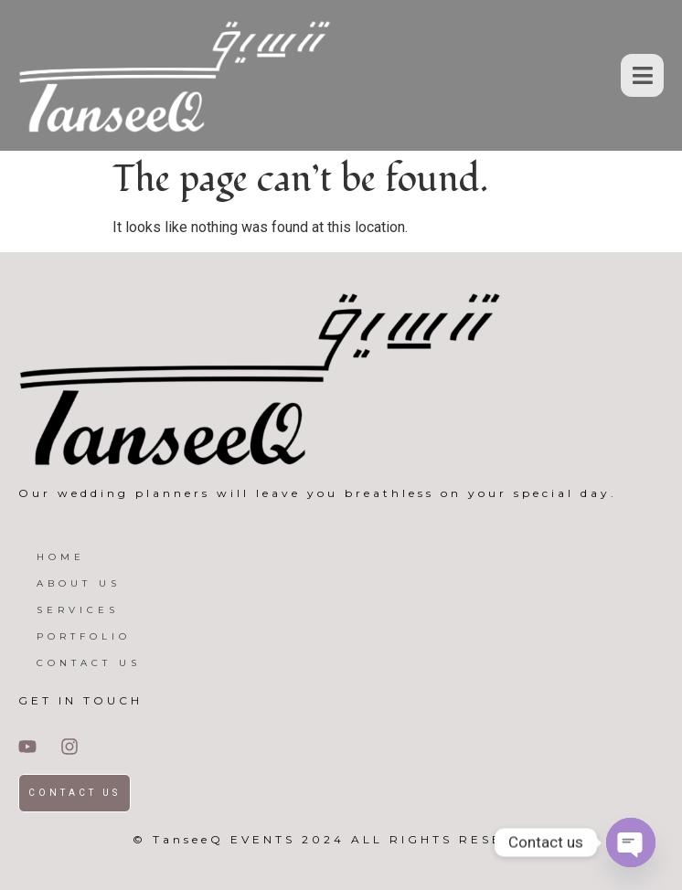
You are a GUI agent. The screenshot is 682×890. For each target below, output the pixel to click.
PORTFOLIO (84, 636)
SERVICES (78, 610)
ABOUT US (79, 583)
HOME (61, 557)
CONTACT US (89, 663)
